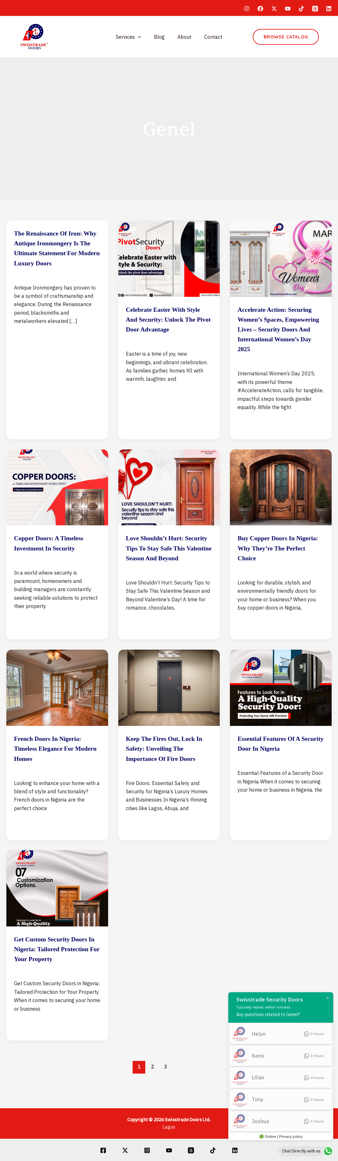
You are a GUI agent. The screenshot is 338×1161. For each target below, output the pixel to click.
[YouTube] (288, 8)
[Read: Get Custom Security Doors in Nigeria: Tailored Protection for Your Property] (57, 908)
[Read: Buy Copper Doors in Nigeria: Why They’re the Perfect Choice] (281, 497)
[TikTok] (301, 8)
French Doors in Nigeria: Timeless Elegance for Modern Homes (55, 768)
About (183, 37)
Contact (209, 37)
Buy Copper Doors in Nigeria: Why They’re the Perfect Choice (281, 558)
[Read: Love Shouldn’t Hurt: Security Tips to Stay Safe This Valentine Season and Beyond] (169, 497)
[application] (142, 37)
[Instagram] (247, 8)
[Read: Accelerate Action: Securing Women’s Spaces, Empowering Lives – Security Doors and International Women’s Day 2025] (281, 258)
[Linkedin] (329, 8)
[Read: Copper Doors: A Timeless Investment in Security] (57, 497)
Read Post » (28, 347)
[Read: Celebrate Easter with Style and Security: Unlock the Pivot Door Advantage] (169, 258)
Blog (160, 37)
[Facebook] (260, 8)
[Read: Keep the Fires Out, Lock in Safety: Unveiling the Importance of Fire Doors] (169, 707)
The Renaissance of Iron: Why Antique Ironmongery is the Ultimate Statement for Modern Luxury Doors (56, 253)
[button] (286, 37)
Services (132, 37)
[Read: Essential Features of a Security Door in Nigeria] (281, 707)
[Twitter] (274, 8)
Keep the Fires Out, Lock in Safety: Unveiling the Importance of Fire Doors (168, 768)
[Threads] (315, 8)
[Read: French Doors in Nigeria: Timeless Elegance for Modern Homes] (57, 707)
